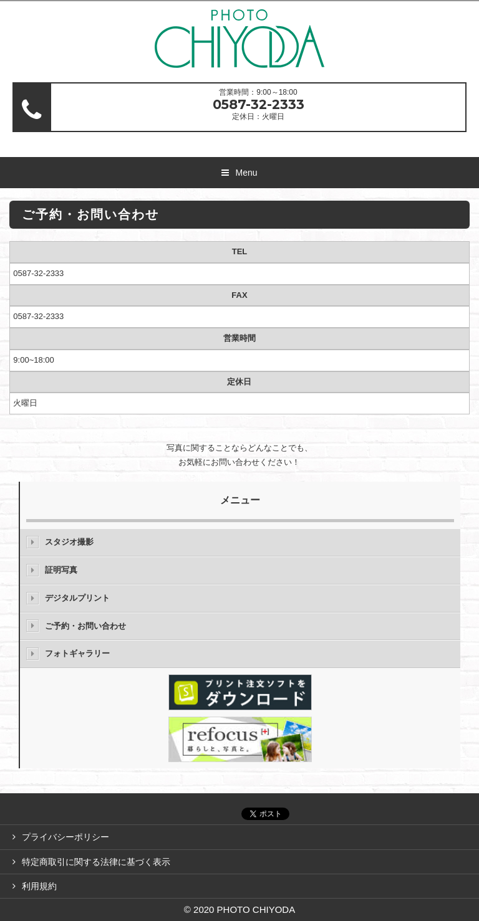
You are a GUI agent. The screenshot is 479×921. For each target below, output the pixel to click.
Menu (246, 173)
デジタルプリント (77, 598)
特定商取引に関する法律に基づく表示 (96, 862)
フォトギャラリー (77, 653)
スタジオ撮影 (69, 541)
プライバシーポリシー (65, 837)
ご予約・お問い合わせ (85, 626)
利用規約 (39, 886)
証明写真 (61, 570)
